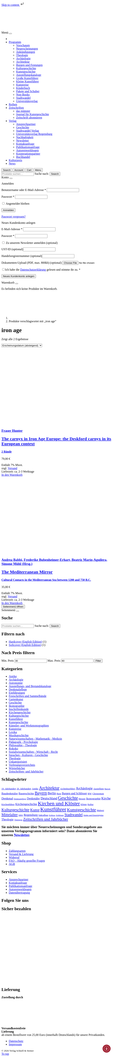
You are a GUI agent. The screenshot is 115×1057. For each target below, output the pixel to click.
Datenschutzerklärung (33, 269)
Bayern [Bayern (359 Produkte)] (41, 793)
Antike (13, 676)
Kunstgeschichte (26, 71)
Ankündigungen (25, 51)
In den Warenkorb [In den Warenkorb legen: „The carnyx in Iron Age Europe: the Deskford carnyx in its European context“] (12, 474)
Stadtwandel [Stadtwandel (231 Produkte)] (73, 815)
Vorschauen (23, 45)
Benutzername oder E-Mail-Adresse (23, 189)
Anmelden (8, 210)
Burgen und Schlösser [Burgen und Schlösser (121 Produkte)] (74, 793)
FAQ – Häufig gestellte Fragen (27, 860)
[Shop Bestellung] (21, 345)
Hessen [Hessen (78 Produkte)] (82, 798)
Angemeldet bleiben (17, 203)
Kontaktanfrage (25, 143)
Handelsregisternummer (21, 256)
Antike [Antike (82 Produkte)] (35, 788)
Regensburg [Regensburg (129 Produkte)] (31, 814)
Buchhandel (23, 156)
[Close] (10, 33)
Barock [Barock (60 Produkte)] (107, 789)
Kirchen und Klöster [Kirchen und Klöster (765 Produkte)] (59, 803)
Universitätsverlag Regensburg (34, 133)
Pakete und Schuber (27, 91)
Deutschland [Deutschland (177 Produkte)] (49, 798)
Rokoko (13, 748)
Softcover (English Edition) (25, 644)
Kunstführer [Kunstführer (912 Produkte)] (53, 809)
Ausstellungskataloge (28, 74)
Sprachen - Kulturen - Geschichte (28, 755)
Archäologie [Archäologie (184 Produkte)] (84, 788)
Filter (98, 660)
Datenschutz (16, 1041)
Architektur (23, 61)
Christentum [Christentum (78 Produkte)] (98, 793)
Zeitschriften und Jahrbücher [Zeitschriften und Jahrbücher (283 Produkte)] (45, 819)
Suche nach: (42, 173)
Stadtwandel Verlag (27, 130)
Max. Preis (54, 660)
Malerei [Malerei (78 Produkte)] (100, 810)
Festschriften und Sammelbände (27, 696)
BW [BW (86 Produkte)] (90, 793)
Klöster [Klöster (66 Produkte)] (84, 804)
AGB (12, 864)
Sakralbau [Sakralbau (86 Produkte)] (43, 815)
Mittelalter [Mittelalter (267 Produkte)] (9, 814)
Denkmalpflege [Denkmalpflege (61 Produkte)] (20, 799)
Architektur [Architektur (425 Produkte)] (49, 787)
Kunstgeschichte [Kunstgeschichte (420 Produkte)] (81, 809)
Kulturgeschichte (26, 68)
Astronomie (16, 682)
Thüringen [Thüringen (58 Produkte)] (18, 820)
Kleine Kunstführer (27, 81)
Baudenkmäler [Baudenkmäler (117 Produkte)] (9, 793)
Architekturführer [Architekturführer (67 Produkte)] (67, 789)
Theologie (22, 55)
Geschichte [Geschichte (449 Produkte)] (68, 797)
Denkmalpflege (18, 689)
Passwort (7, 196)
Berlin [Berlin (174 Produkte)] (52, 793)
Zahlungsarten (17, 850)
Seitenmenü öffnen (13, 606)
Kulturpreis (15, 160)
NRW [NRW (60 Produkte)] (20, 815)
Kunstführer (16, 719)
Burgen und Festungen (29, 65)
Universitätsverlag (27, 101)
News (12, 163)
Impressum (15, 1044)
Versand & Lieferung (21, 854)
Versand (12, 468)
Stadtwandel (23, 97)
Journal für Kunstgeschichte (32, 114)
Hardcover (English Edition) (25, 641)
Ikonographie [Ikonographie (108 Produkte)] (93, 798)
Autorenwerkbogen (27, 150)
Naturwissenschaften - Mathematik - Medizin (35, 738)
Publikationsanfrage (28, 147)
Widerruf (14, 857)
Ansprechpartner (26, 124)
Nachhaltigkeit (24, 137)
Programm (15, 42)
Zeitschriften (16, 107)
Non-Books (23, 94)
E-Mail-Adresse (11, 229)
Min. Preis (7, 660)
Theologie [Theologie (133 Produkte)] (7, 819)
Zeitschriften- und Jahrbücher (26, 771)
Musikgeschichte (19, 735)
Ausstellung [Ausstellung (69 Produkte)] (98, 788)
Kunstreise (22, 84)
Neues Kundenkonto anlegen (18, 276)
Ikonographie (16, 705)
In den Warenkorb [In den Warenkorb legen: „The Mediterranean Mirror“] (12, 603)
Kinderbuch (23, 88)
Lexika (13, 732)
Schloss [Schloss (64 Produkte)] (52, 815)
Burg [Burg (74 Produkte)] (59, 793)
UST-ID (12, 249)
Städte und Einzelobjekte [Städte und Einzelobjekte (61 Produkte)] (93, 815)
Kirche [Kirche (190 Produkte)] (106, 798)
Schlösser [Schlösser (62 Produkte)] (60, 815)
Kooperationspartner (28, 153)
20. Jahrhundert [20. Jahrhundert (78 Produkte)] (24, 788)
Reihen (13, 104)
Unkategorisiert (18, 761)
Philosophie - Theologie (23, 745)
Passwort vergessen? (13, 216)
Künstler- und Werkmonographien (29, 725)
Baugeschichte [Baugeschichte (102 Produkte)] (26, 793)
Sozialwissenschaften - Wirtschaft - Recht (33, 751)
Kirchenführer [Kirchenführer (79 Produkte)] (8, 804)
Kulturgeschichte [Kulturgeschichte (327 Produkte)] (15, 810)
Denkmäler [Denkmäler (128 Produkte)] (33, 798)
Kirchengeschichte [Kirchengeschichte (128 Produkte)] (26, 804)
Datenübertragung (19, 892)
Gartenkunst (16, 699)
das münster (23, 111)
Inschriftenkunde (19, 709)
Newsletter (22, 140)
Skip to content (12, 4)
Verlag (12, 120)
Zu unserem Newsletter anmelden (30, 242)
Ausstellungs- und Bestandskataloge (30, 686)
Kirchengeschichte (20, 712)
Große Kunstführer (27, 78)
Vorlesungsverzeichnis (22, 764)
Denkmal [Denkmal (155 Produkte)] (7, 798)
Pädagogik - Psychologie (23, 742)
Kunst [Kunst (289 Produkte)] (35, 810)
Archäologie (23, 58)
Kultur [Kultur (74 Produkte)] (90, 804)
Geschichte (22, 127)
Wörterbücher (17, 768)
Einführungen (17, 692)
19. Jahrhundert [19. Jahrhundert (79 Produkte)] (8, 788)
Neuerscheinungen (27, 48)
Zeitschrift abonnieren (29, 117)
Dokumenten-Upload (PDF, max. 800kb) (31, 262)
